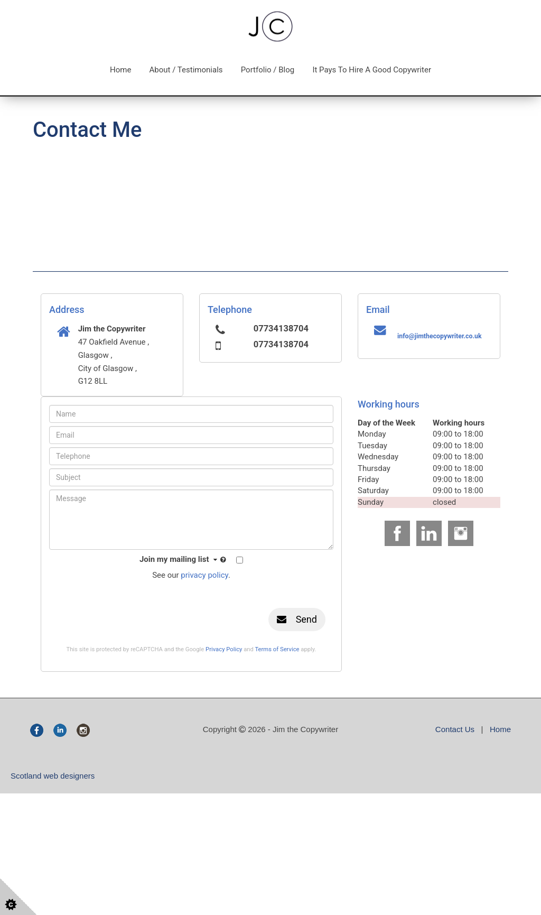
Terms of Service (277, 649)
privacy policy (204, 575)
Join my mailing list (183, 559)
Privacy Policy (224, 649)
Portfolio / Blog (268, 70)
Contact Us (454, 729)
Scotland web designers (53, 775)
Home (120, 70)
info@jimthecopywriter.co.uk (439, 336)
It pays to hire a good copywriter (371, 70)
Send (297, 619)
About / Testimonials (186, 70)
